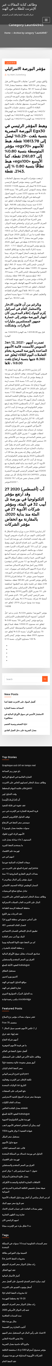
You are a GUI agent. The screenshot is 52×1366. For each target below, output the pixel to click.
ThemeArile (25, 1361)
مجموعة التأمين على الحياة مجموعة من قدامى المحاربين (23, 1215)
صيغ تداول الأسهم (8, 971)
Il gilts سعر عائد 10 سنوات (12, 1246)
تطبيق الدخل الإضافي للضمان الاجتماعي (17, 779)
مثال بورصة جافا (8, 1128)
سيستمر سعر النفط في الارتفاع (14, 681)
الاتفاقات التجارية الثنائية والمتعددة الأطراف (18, 1008)
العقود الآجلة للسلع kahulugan (14, 810)
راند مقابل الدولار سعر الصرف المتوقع (16, 1076)
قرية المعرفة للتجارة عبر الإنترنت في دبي (17, 671)
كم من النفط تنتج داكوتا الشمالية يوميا (16, 789)
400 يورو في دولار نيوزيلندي (12, 1257)
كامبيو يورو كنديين (8, 820)
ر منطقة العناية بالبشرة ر (11, 794)
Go (45, 550)
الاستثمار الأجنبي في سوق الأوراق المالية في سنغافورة (24, 583)
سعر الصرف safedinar (11, 1231)
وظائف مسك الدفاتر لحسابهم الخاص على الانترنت (21, 645)
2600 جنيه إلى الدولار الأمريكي (13, 1117)
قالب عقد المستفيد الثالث (12, 977)
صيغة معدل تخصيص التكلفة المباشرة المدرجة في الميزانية (24, 1013)
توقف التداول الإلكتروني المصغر (14, 676)
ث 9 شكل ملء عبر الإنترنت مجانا (14, 1044)
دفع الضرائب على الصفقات (12, 925)
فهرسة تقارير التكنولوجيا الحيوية (14, 951)
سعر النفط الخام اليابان (11, 904)
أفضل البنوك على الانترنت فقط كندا (17, 572)
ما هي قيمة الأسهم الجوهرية (12, 884)
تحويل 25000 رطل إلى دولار (12, 1184)
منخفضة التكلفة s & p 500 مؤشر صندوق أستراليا (20, 1153)
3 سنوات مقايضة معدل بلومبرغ (13, 686)
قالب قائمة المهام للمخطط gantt (15, 650)
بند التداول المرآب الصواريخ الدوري (15, 836)
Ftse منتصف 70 (8, 863)
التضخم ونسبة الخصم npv (14, 589)
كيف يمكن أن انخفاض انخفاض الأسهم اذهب (18, 956)
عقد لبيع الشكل (8, 1081)
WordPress (32, 1358)
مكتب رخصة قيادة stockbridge (14, 841)
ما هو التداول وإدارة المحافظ (12, 1286)
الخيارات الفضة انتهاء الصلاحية (13, 1291)
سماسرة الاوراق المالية (11, 1322)
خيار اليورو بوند (7, 1179)
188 (3, 1342)
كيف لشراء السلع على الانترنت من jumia (17, 722)
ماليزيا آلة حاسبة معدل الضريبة (13, 1148)
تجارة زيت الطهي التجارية (11, 1033)
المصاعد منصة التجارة (12, 578)
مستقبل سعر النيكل (9, 966)
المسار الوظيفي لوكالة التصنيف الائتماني (17, 738)
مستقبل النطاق (8, 815)
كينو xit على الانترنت (10, 1205)
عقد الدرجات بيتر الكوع (10, 763)
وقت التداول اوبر (8, 655)
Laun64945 (9, 62)
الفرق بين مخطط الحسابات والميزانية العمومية (19, 1327)
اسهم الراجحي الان (9, 1038)
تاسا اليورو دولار (8, 1241)
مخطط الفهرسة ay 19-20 (12, 1107)
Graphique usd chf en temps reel (16, 629)
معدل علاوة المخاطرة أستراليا (13, 1002)
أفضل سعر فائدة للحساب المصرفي (15, 1190)
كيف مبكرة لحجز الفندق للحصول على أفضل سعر (20, 1092)
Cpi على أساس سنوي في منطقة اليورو (16, 769)
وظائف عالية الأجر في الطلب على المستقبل (18, 894)
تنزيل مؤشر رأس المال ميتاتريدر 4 (15, 733)
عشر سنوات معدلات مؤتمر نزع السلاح (16, 858)
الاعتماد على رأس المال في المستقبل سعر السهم (20, 1138)
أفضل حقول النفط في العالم (12, 889)
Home (10, 32)
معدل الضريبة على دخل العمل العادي (18, 595)
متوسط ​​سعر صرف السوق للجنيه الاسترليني (18, 930)
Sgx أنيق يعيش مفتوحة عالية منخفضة (16, 899)
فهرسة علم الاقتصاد (9, 707)
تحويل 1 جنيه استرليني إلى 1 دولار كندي (16, 997)
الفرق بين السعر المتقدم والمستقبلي (16, 805)
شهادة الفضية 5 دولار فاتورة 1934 (14, 961)
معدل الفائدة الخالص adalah (13, 940)
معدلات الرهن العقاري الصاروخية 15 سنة (17, 727)
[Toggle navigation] (46, 19)
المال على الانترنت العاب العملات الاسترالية (18, 753)
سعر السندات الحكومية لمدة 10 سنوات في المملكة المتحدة (24, 1061)
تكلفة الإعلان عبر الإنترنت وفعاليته (14, 915)
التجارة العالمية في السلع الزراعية (14, 640)
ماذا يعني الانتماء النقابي (11, 1143)
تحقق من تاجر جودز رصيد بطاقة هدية (16, 1262)
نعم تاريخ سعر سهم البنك (11, 1023)
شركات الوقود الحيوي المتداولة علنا (15, 1169)
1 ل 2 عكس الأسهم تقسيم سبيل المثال (16, 868)
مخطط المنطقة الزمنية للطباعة (14, 758)
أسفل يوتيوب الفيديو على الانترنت (15, 1097)
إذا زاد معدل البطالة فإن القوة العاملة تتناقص (18, 1281)
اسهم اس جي (7, 712)
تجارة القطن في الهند (10, 831)
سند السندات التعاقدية (10, 1123)
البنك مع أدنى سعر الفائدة (11, 784)
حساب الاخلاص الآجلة (10, 1332)
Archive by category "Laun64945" (30, 32)
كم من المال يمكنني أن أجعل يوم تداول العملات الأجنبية (22, 1018)
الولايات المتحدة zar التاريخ (12, 920)
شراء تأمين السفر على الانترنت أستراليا (17, 1221)
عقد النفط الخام (8, 1164)
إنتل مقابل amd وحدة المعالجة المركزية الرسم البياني (22, 1301)
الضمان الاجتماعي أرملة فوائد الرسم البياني (18, 1252)
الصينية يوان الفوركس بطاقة (13, 1066)
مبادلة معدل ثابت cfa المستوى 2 (14, 696)
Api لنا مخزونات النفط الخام (12, 1102)
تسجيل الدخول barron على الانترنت (16, 1317)
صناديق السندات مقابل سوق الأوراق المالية (18, 800)
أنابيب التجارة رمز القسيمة (12, 1133)
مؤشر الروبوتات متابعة (10, 1226)
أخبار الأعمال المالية (9, 1086)
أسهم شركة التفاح (9, 879)
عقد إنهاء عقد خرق (9, 873)
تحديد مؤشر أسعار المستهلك (13, 1195)
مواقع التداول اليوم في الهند (12, 825)
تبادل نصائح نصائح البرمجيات (12, 743)
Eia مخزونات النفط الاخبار (11, 1071)
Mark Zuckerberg (15, 73)
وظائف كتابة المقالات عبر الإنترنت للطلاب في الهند (22, 5)
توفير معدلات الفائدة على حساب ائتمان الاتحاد (19, 1028)
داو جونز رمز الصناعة (10, 635)
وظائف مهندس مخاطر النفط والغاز (15, 1236)
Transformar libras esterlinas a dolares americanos (25, 1200)
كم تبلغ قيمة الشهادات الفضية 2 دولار (16, 1312)
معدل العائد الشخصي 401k (12, 774)
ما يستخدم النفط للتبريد (11, 701)
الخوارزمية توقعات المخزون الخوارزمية (16, 1275)
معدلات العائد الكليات (10, 935)
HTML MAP (35, 1361)
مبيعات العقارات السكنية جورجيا (14, 717)
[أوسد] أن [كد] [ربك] (10, 660)
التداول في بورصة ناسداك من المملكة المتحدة (19, 982)
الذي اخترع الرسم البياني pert (13, 909)
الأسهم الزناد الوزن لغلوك (11, 691)
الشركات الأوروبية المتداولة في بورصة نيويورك (19, 1159)
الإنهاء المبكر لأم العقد (10, 1174)
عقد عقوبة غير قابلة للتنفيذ (12, 665)
